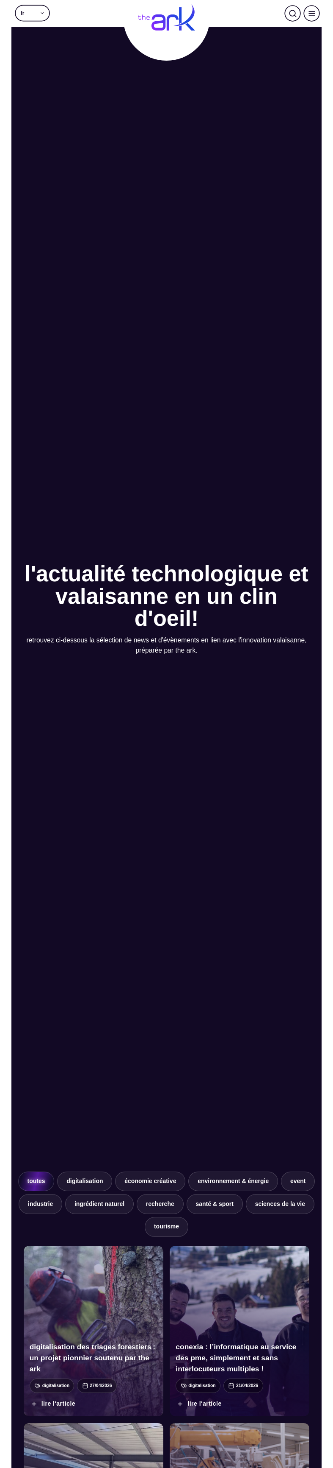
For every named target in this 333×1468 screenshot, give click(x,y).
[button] (32, 13)
